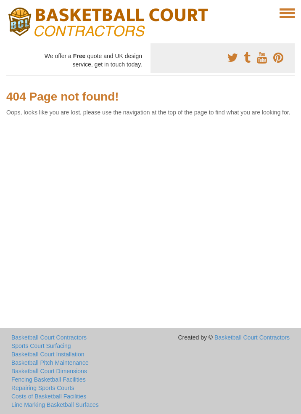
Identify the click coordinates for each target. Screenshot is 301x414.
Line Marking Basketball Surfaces (55, 404)
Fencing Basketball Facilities (48, 379)
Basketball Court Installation (47, 354)
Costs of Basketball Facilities (48, 396)
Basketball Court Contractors (49, 337)
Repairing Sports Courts (42, 388)
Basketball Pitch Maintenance (50, 362)
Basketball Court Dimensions (49, 371)
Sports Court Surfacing (41, 345)
